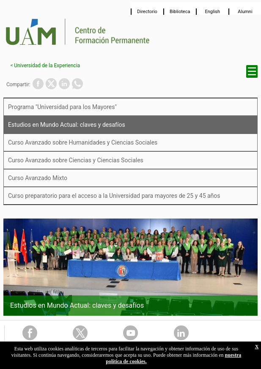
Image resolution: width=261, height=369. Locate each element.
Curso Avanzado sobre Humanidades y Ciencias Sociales (82, 142)
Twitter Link (80, 332)
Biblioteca (180, 11)
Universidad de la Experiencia (47, 65)
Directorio (147, 11)
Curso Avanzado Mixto (37, 178)
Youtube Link (130, 332)
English (212, 11)
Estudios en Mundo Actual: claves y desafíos (66, 124)
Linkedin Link (181, 332)
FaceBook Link (29, 332)
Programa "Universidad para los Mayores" (62, 107)
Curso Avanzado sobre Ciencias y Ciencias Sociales (75, 160)
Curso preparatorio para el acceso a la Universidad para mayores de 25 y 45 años (114, 195)
